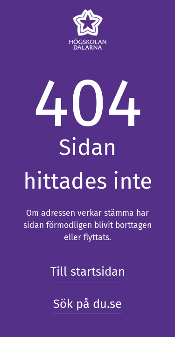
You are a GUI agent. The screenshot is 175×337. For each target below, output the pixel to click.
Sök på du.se (87, 304)
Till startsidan (87, 271)
